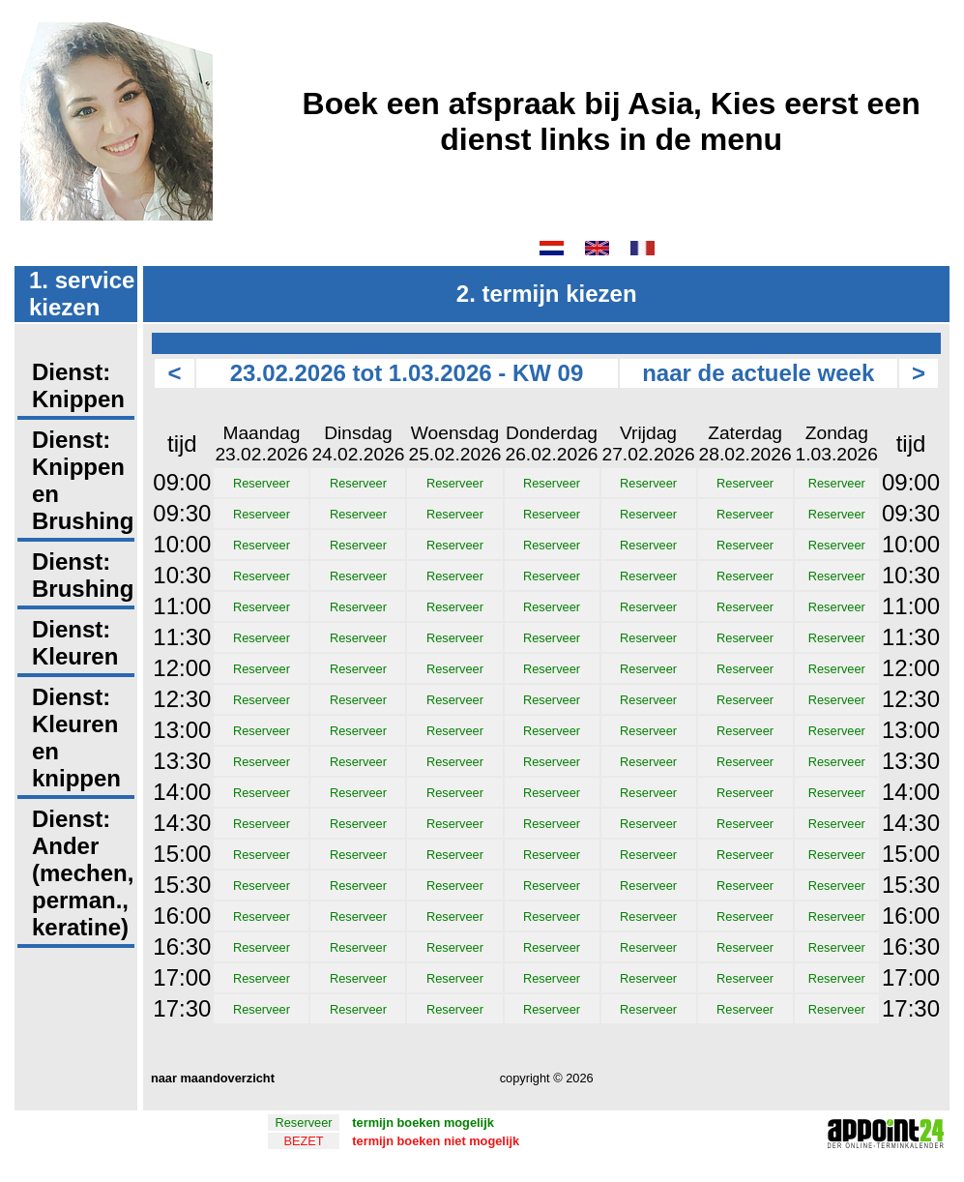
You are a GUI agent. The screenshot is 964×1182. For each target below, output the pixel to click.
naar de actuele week (758, 373)
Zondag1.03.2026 (837, 443)
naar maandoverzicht (211, 1078)
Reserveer (261, 483)
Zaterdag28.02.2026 (745, 443)
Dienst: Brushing (82, 575)
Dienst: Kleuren (75, 642)
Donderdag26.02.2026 (552, 443)
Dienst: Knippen (78, 385)
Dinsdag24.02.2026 (357, 443)
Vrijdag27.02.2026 (648, 443)
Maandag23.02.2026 (261, 443)
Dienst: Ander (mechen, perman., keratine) (82, 873)
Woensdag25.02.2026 (454, 443)
